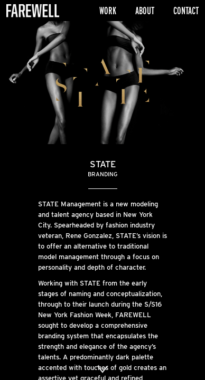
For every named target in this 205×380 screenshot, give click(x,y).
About (144, 10)
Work (107, 10)
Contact (186, 10)
